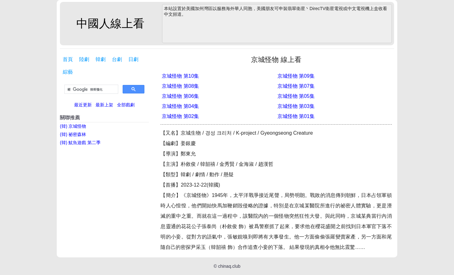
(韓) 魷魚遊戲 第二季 (80, 142)
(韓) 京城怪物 (73, 126)
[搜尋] (90, 89)
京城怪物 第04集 (180, 106)
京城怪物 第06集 (180, 96)
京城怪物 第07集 (296, 86)
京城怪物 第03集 (296, 106)
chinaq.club (229, 266)
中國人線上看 (110, 23)
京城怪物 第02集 (180, 116)
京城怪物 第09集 (296, 76)
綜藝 (68, 72)
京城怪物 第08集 (180, 86)
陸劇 (84, 59)
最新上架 (104, 104)
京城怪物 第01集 (296, 116)
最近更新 (83, 104)
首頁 (68, 59)
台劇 (117, 59)
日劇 (133, 59)
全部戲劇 (126, 104)
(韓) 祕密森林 (73, 134)
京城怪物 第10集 (180, 76)
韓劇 (101, 59)
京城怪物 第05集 (296, 96)
